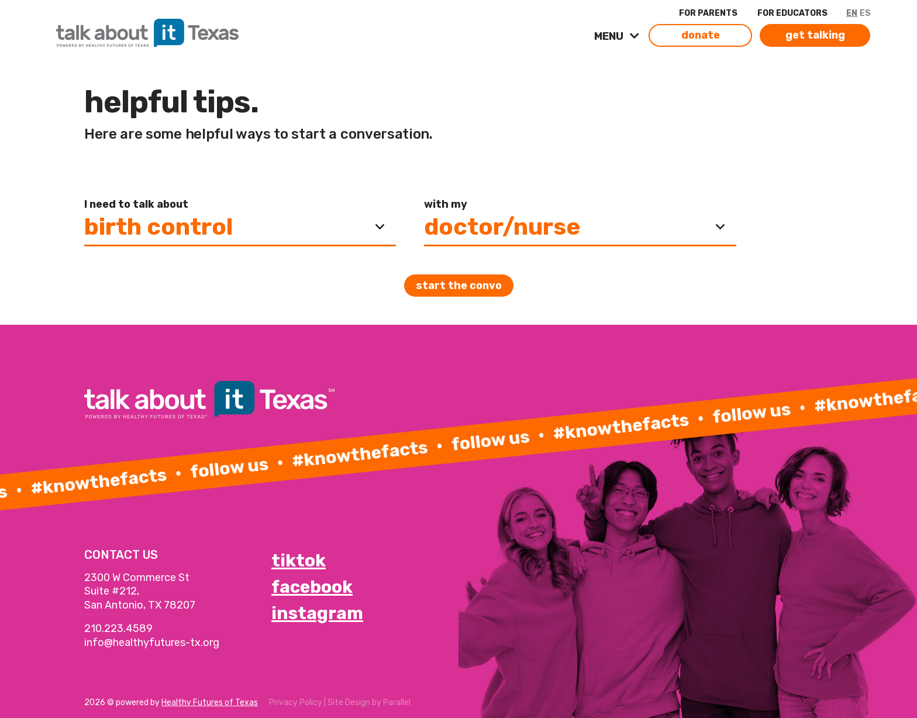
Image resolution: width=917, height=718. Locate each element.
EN (851, 13)
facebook (312, 586)
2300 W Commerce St (136, 577)
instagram (317, 613)
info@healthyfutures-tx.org (151, 642)
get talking (815, 35)
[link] (203, 30)
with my (445, 204)
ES (865, 13)
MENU (610, 36)
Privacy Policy (295, 702)
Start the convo (459, 285)
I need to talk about (136, 204)
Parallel (397, 702)
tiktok (298, 560)
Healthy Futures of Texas (209, 702)
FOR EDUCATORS (792, 13)
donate (700, 35)
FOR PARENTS (708, 13)
